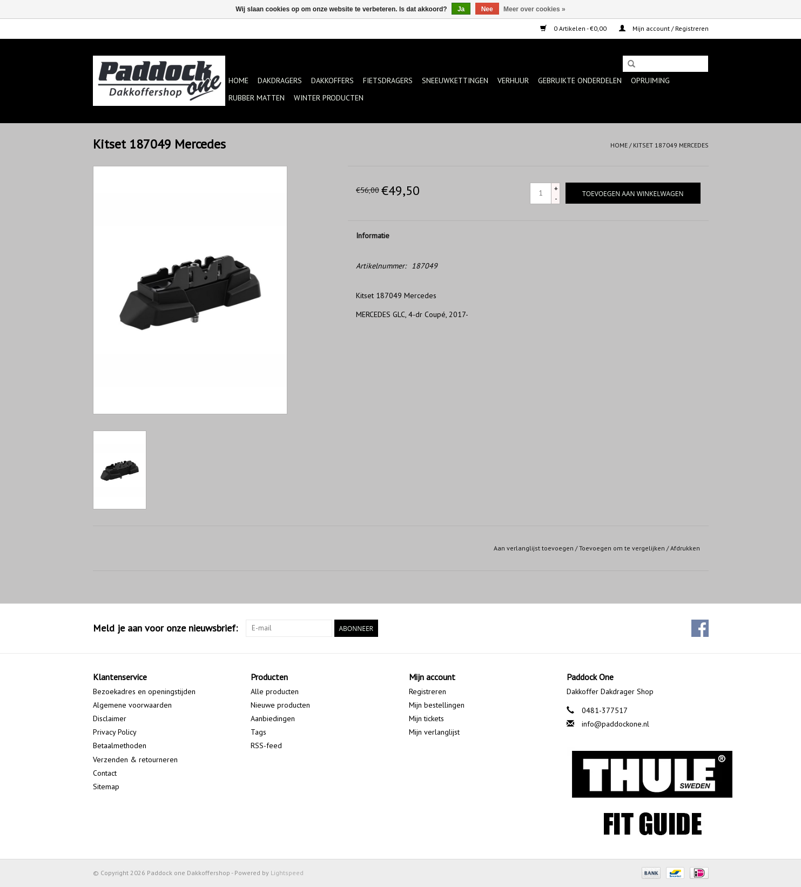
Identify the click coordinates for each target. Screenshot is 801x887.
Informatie (372, 235)
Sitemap (106, 786)
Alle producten (275, 691)
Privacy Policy (115, 732)
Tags (258, 732)
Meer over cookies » (534, 9)
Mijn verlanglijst (434, 732)
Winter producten (329, 98)
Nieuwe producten (280, 705)
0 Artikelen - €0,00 (574, 28)
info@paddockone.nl (615, 724)
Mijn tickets (426, 718)
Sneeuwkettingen (455, 80)
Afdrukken (685, 548)
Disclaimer (109, 718)
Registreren (427, 691)
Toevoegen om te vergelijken (623, 548)
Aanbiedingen (273, 718)
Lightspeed (287, 873)
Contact (105, 773)
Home (238, 80)
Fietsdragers (388, 80)
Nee (487, 9)
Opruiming (650, 80)
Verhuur (513, 80)
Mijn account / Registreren (664, 28)
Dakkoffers (332, 80)
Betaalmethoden (119, 745)
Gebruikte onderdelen (580, 80)
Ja (461, 9)
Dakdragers (280, 80)
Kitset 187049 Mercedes (671, 145)
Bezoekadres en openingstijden (144, 691)
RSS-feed (266, 745)
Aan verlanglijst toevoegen (534, 548)
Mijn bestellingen (437, 705)
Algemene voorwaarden (132, 705)
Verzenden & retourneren (135, 759)
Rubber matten (256, 98)
